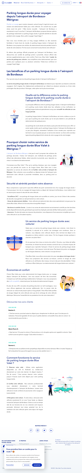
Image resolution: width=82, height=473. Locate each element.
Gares (50, 3)
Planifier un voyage (13, 24)
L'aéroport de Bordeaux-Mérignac (17, 153)
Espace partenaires (45, 446)
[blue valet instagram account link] (38, 430)
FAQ (40, 457)
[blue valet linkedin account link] (51, 430)
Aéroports (41, 3)
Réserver (17, 3)
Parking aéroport (24, 444)
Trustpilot (57, 439)
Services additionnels (45, 449)
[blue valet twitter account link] (44, 430)
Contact (41, 455)
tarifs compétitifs (14, 281)
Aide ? (76, 3)
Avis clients (42, 452)
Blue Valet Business (28, 3)
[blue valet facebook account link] (31, 430)
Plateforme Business (45, 444)
